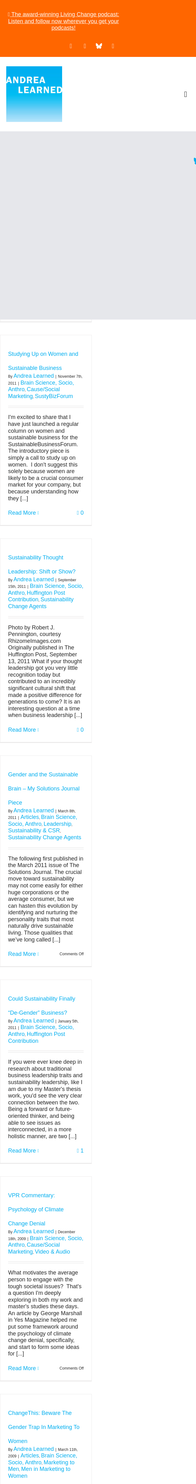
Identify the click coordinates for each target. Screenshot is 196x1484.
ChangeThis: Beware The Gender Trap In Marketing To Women (44, 1427)
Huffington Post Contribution (36, 596)
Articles (30, 817)
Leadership (57, 824)
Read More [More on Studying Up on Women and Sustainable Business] (22, 513)
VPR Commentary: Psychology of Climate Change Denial (36, 1209)
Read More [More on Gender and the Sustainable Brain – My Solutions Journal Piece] (22, 954)
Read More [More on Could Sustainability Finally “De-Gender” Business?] (22, 1151)
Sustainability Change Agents (41, 602)
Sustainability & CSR (34, 830)
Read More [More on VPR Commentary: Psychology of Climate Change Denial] (22, 1368)
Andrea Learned (33, 376)
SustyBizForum (54, 396)
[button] (185, 94)
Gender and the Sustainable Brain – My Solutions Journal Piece (44, 788)
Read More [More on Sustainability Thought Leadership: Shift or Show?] (22, 730)
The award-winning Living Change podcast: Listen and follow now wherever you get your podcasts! (63, 21)
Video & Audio (52, 1252)
